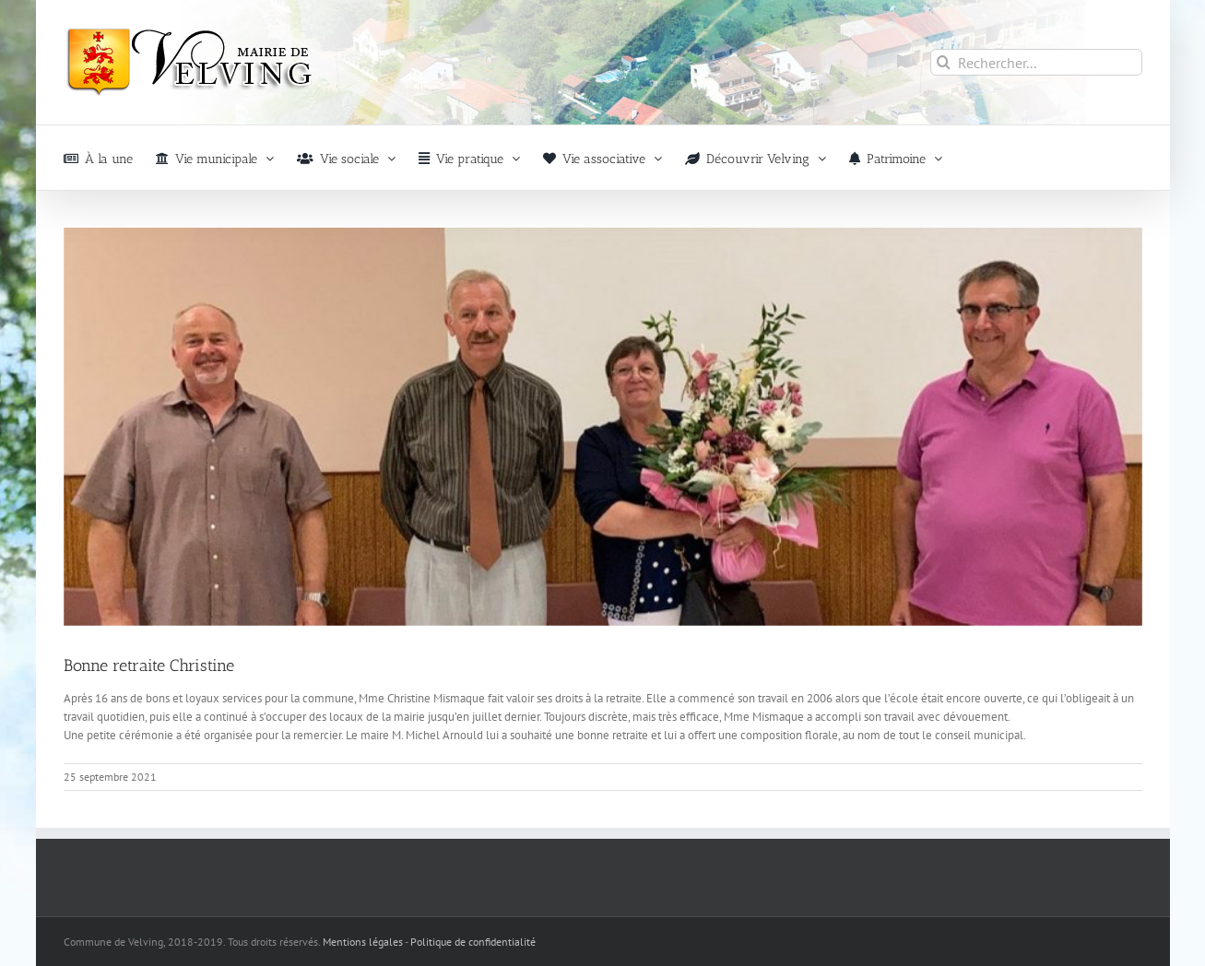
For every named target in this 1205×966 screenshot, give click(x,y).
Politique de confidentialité (473, 941)
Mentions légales (363, 941)
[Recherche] (943, 62)
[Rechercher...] (1036, 62)
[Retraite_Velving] (603, 427)
